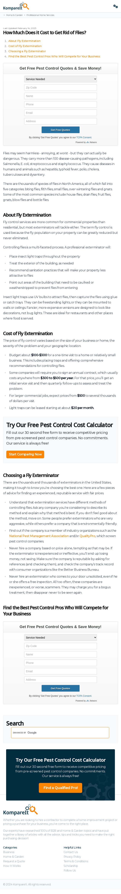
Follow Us (70, 870)
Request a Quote (14, 861)
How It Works (11, 866)
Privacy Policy (72, 856)
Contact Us (71, 852)
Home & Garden (14, 15)
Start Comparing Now (25, 454)
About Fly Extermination (24, 41)
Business (8, 852)
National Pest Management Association (39, 536)
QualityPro (87, 536)
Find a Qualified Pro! (60, 788)
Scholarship (71, 866)
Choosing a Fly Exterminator (27, 51)
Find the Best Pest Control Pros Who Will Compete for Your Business (54, 56)
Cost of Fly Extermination (25, 46)
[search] (55, 732)
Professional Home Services (40, 15)
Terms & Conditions (76, 861)
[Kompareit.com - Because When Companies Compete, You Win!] (56, 6)
